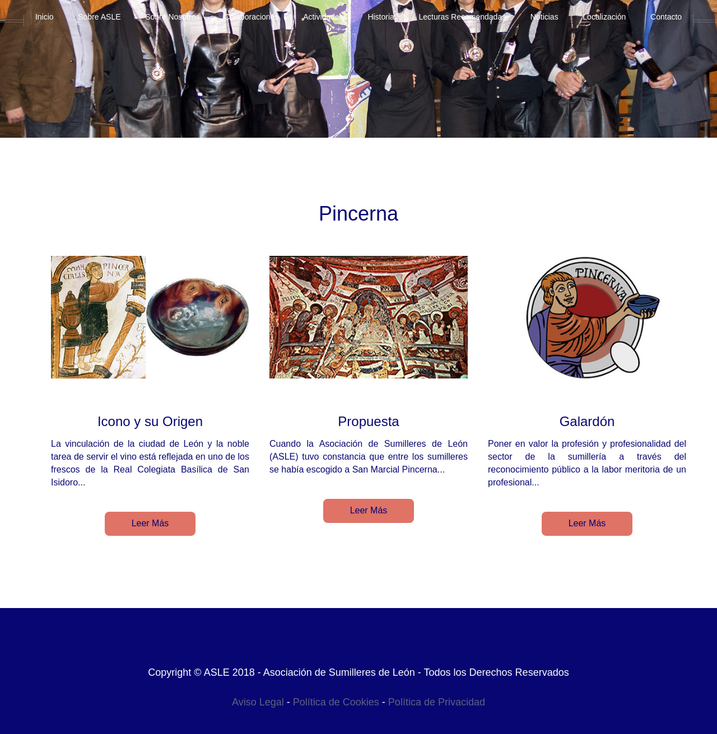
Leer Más (150, 523)
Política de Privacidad (436, 702)
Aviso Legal (258, 702)
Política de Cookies (336, 702)
